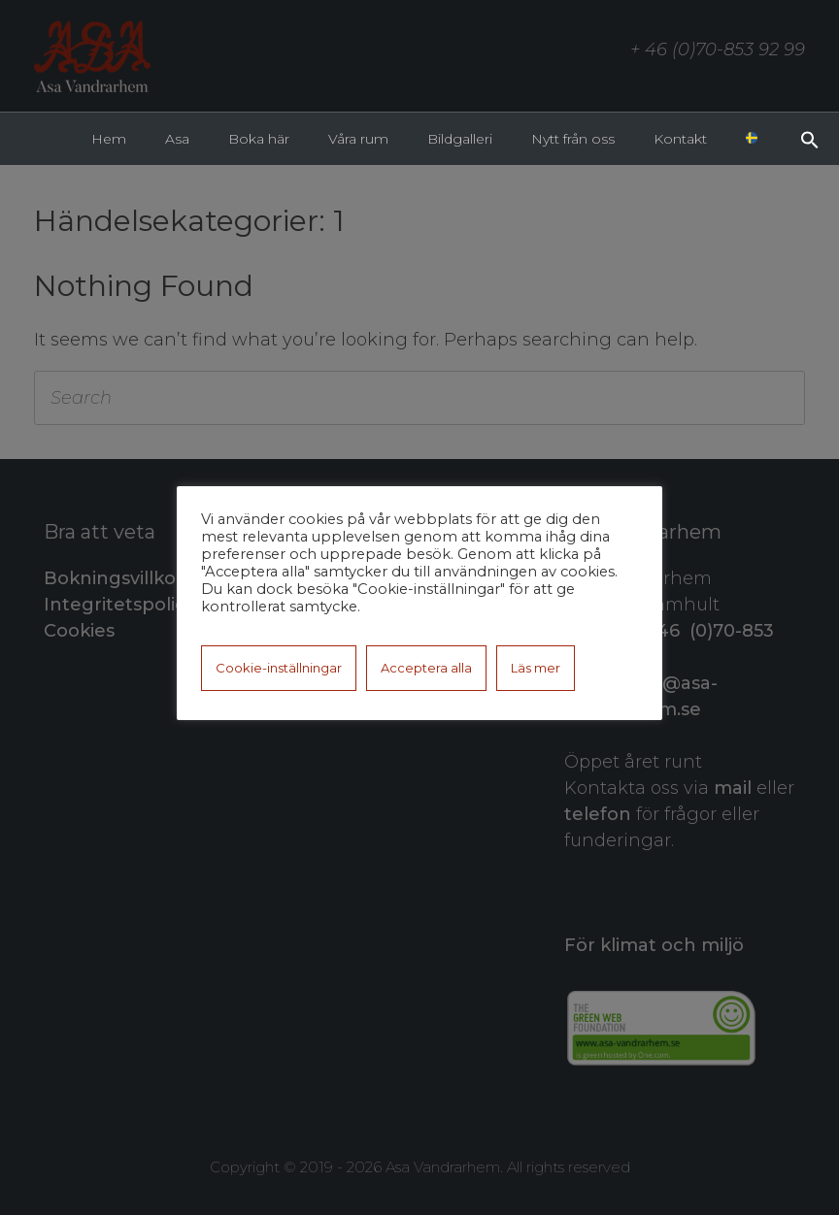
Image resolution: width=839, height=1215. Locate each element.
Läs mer (535, 667)
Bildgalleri (459, 139)
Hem (108, 139)
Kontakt (680, 139)
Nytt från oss (573, 139)
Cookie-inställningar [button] (279, 667)
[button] (810, 138)
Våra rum (358, 139)
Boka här (258, 139)
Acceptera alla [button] (426, 667)
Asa (177, 139)
